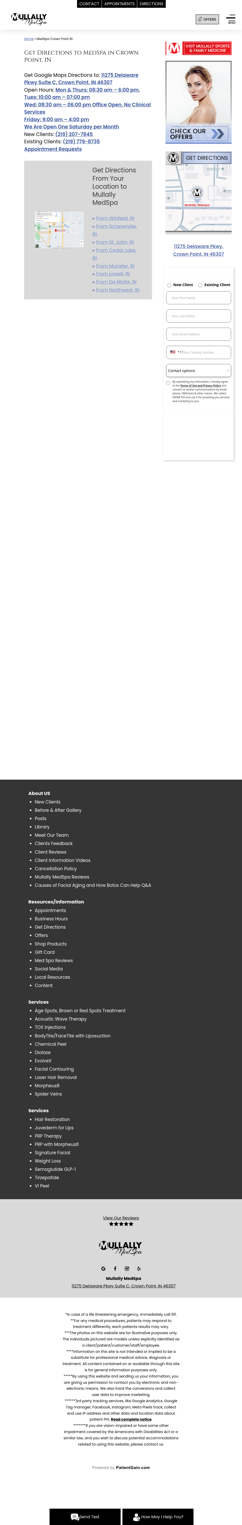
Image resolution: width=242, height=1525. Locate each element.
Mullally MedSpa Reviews (62, 877)
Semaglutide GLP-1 (55, 1169)
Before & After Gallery (58, 810)
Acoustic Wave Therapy (61, 1019)
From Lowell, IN (113, 274)
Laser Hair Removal (56, 1077)
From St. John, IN (115, 242)
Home (28, 39)
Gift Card (44, 952)
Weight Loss (48, 1161)
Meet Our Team (51, 835)
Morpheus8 (47, 1086)
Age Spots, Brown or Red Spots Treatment (80, 1011)
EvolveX (43, 1061)
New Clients (47, 802)
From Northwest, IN (117, 290)
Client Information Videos (63, 860)
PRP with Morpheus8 (57, 1144)
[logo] (43, 20)
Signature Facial (52, 1153)
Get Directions (50, 927)
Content (44, 985)
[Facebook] (116, 1268)
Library (42, 827)
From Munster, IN (115, 266)
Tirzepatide (47, 1178)
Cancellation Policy (56, 869)
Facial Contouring (54, 1069)
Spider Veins (48, 1094)
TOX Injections (50, 1027)
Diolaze (43, 1052)
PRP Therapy (48, 1136)
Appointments (50, 910)
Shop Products (51, 944)
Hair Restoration (52, 1119)
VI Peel (42, 1186)
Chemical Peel (50, 1044)
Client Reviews (50, 852)
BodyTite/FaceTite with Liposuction (72, 1036)
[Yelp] (139, 1268)
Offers (41, 935)
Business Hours (51, 919)
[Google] (104, 1268)
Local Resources (52, 977)
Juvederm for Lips (54, 1128)
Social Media (49, 969)
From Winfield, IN (115, 218)
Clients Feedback (54, 843)
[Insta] (127, 1268)
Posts (40, 818)
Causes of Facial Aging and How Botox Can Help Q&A (93, 885)
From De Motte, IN (116, 282)
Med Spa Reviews (54, 960)
